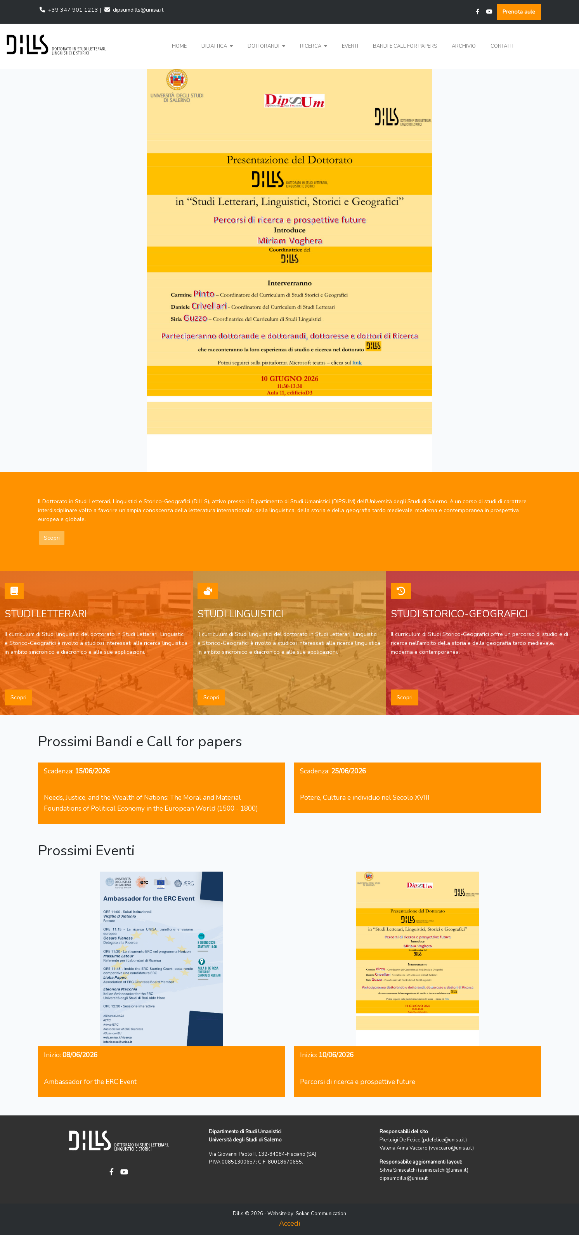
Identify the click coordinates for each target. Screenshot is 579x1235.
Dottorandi (266, 46)
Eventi (350, 46)
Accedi (289, 1223)
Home (179, 46)
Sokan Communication (321, 1213)
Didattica (217, 46)
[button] (217, 46)
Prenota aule (519, 12)
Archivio (464, 46)
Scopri (52, 538)
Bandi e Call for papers (405, 46)
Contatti (502, 46)
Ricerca (313, 46)
